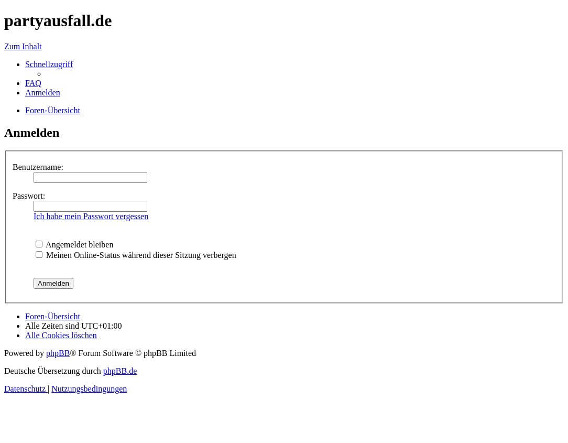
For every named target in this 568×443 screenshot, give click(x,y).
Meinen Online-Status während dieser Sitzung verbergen (136, 255)
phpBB (58, 353)
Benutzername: (38, 167)
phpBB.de (120, 370)
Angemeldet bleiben (74, 244)
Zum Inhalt (23, 46)
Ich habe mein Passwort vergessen (91, 216)
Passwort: (29, 195)
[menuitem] (33, 83)
